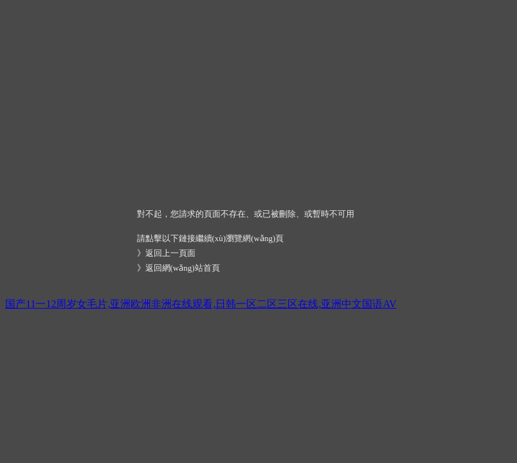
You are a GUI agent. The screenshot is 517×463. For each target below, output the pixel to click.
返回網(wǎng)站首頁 (182, 268)
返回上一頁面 (170, 253)
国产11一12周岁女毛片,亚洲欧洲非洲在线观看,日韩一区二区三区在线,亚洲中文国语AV (200, 303)
